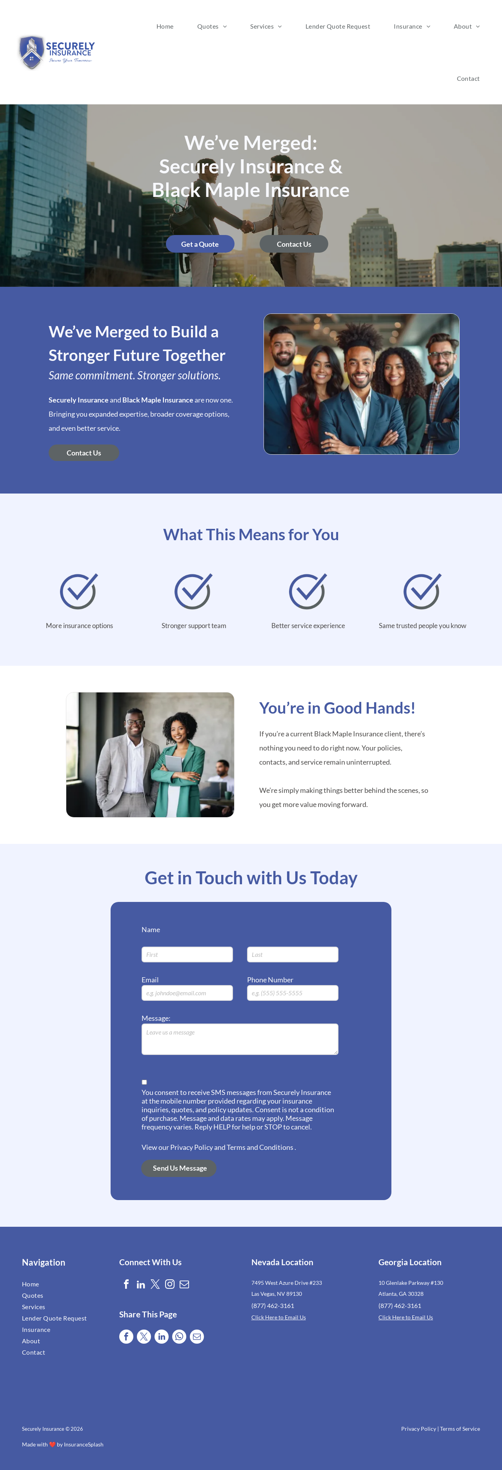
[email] (184, 1285)
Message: (156, 1018)
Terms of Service (460, 1428)
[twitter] (155, 1285)
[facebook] (126, 1285)
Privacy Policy (418, 1428)
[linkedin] (141, 1285)
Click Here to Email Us (278, 1317)
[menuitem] (165, 26)
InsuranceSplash (84, 1444)
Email (150, 979)
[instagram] (170, 1285)
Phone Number (270, 979)
